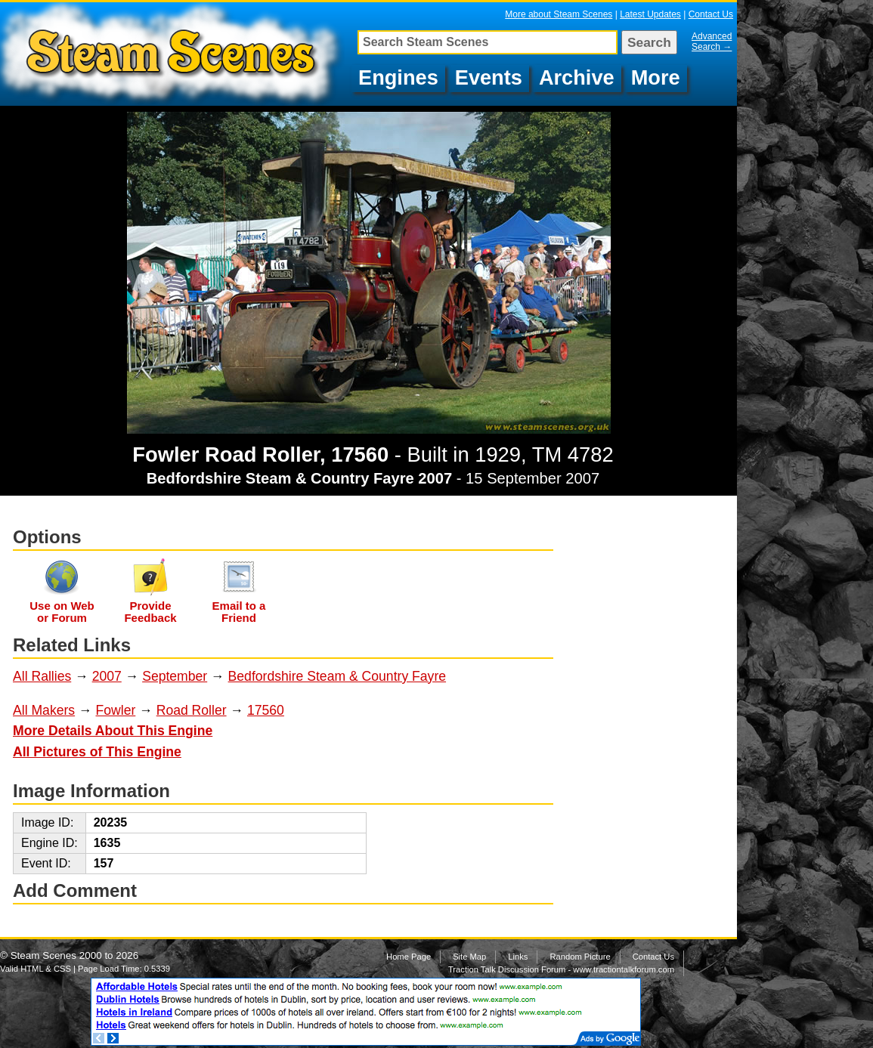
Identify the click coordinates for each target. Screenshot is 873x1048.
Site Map (469, 956)
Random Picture (579, 956)
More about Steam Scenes (558, 14)
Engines (398, 77)
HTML (31, 968)
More (655, 77)
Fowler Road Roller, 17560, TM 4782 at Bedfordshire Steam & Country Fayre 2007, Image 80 (174, 54)
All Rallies (42, 676)
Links (518, 956)
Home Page (408, 956)
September (174, 676)
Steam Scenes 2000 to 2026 (75, 955)
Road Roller (191, 710)
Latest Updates (650, 14)
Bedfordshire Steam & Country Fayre (337, 676)
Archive (577, 77)
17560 (265, 710)
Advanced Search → (712, 41)
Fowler (116, 710)
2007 (107, 676)
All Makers (44, 710)
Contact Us (711, 14)
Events (488, 77)
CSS (62, 968)
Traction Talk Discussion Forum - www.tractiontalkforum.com (561, 969)
